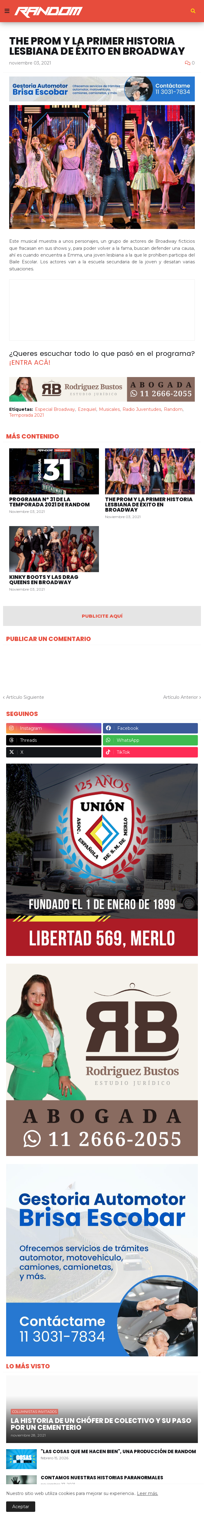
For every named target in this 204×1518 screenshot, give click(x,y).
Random (173, 409)
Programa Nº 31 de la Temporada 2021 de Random (49, 502)
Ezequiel (87, 409)
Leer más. (147, 1493)
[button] (7, 11)
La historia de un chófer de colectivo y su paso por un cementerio (101, 1424)
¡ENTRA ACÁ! (30, 362)
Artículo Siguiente (25, 697)
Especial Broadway (55, 409)
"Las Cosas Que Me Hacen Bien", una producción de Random (118, 1451)
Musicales (109, 409)
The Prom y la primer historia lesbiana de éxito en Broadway (149, 505)
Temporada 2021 (26, 415)
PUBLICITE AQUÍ (102, 616)
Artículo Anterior (180, 697)
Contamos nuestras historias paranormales (102, 1477)
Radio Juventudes (142, 409)
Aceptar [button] (20, 1506)
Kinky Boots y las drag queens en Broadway (43, 580)
